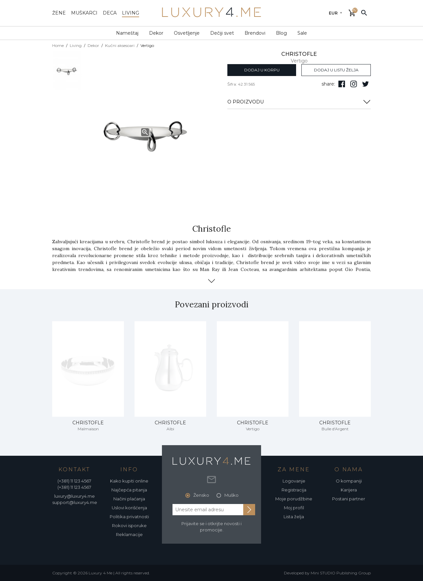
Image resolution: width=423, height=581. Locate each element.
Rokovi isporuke (129, 525)
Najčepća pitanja (129, 489)
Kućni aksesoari (120, 45)
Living (76, 45)
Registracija (294, 489)
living (130, 13)
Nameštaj (127, 33)
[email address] (208, 509)
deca (110, 13)
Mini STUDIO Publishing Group (341, 572)
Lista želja (294, 516)
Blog (281, 33)
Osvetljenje (187, 33)
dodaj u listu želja (336, 69)
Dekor (156, 33)
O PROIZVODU (299, 102)
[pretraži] (364, 12)
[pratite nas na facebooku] (341, 84)
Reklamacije (129, 534)
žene (59, 13)
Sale (302, 33)
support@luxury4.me (74, 502)
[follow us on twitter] (365, 84)
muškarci (84, 13)
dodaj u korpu (262, 69)
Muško (231, 495)
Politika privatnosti (129, 516)
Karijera (349, 489)
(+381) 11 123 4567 (74, 481)
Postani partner (348, 498)
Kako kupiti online (129, 481)
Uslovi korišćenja (129, 507)
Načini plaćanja (129, 498)
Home (58, 45)
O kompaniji (349, 481)
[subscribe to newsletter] (249, 509)
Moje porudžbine (293, 498)
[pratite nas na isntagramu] (353, 84)
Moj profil (294, 507)
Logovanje (294, 481)
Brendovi (255, 33)
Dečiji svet (222, 33)
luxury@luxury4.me (74, 496)
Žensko (201, 495)
